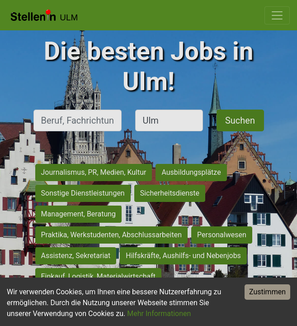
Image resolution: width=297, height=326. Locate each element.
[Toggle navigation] (277, 15)
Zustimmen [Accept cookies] (267, 292)
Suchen (240, 120)
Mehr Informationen (159, 313)
